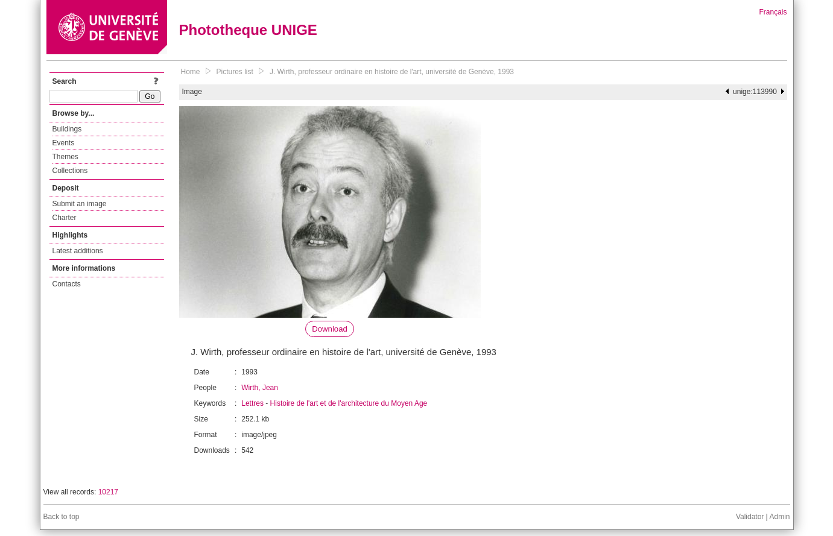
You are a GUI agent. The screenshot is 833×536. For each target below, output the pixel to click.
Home (190, 72)
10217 (108, 492)
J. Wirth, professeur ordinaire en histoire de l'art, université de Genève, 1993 (392, 72)
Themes (65, 157)
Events (63, 143)
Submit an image (79, 204)
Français (773, 12)
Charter (64, 217)
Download (329, 328)
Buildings (67, 129)
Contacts (66, 284)
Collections (70, 170)
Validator (750, 516)
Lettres (252, 403)
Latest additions (77, 251)
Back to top (61, 516)
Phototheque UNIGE (248, 30)
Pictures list (235, 72)
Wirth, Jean (259, 387)
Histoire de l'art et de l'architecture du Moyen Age (349, 403)
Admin (779, 516)
